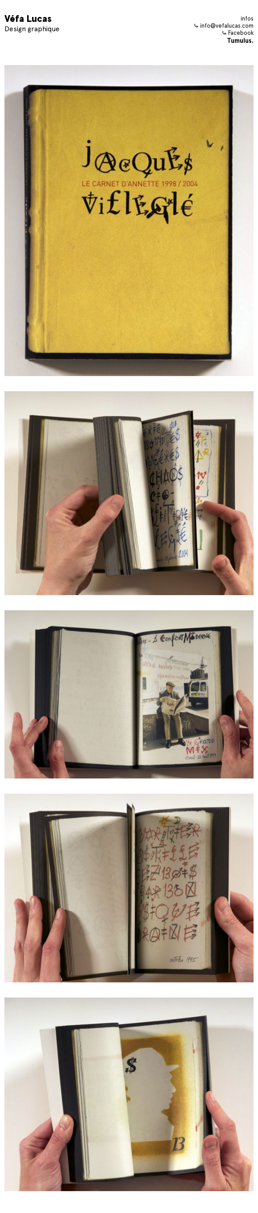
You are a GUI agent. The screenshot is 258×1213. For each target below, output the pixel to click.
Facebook (238, 32)
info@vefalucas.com (224, 25)
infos (247, 18)
